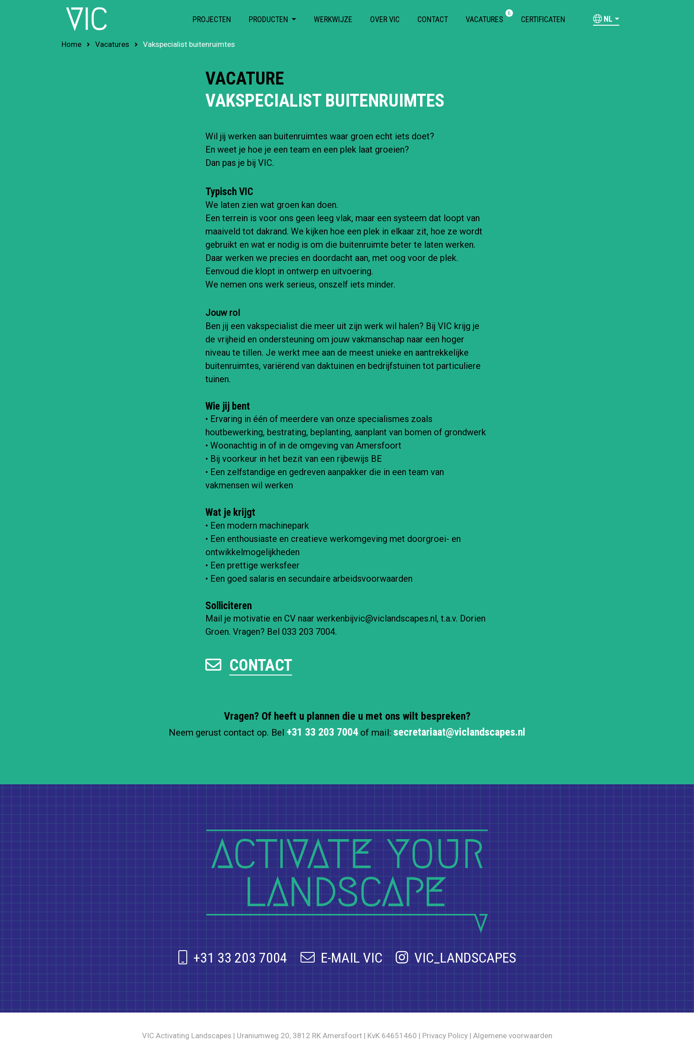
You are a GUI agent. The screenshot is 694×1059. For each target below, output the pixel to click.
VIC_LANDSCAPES (456, 957)
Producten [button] (269, 19)
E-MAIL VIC (341, 957)
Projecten (212, 19)
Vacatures (484, 18)
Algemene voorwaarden (512, 1035)
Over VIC (385, 19)
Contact (432, 19)
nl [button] (603, 18)
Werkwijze (333, 19)
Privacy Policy (445, 1035)
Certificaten (543, 19)
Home (71, 44)
